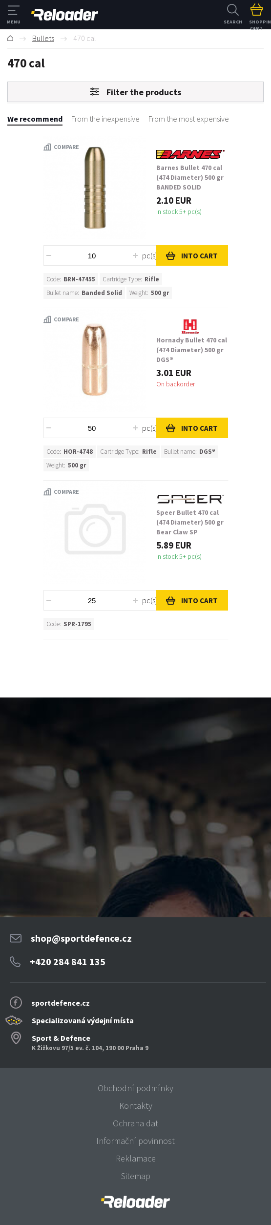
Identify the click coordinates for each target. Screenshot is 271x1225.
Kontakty (135, 1105)
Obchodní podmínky (135, 1088)
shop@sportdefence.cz (81, 938)
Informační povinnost (135, 1140)
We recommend (35, 119)
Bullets (43, 38)
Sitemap (135, 1176)
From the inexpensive (105, 119)
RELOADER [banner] (64, 15)
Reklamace (136, 1158)
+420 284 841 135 (67, 961)
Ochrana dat (135, 1123)
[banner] (135, 1202)
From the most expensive (188, 119)
